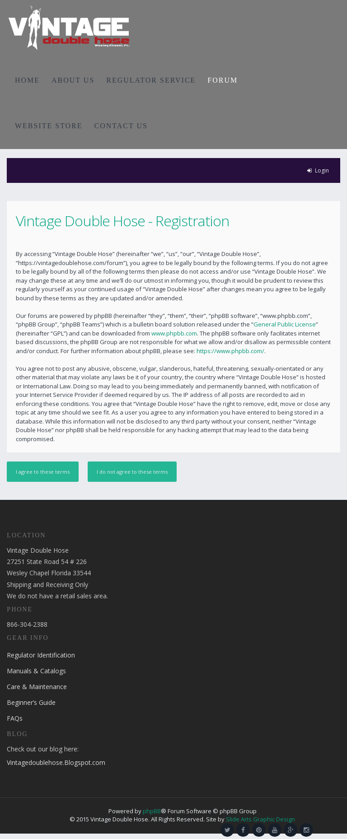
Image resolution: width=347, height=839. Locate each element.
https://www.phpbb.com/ (230, 351)
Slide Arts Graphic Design (260, 819)
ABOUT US (73, 80)
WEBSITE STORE (49, 126)
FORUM (222, 80)
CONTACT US (121, 126)
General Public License (284, 324)
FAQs (15, 718)
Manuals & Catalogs (36, 671)
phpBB (152, 811)
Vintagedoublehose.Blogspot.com (56, 762)
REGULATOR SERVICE (151, 80)
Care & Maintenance (37, 686)
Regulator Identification (41, 655)
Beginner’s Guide (31, 702)
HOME (27, 80)
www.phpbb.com (174, 333)
